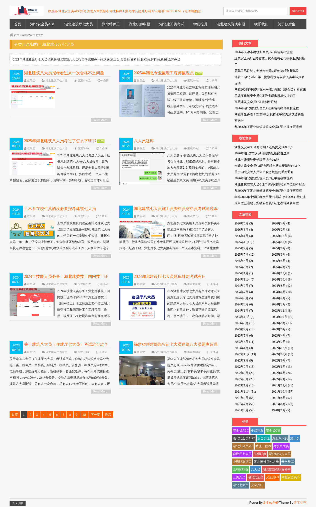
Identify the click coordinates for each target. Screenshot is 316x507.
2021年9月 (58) (244, 398)
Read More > (100, 120)
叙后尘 (31, 80)
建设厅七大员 (242, 454)
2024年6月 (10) (282, 292)
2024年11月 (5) (244, 279)
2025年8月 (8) (281, 248)
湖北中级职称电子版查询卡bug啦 (257, 159)
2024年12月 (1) (282, 273)
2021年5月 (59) (244, 410)
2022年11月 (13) (245, 354)
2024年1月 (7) (243, 310)
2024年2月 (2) (281, 304)
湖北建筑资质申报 (231, 24)
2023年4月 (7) (281, 335)
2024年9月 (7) (243, 285)
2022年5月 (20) (244, 373)
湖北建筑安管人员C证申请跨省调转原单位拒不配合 (269, 184)
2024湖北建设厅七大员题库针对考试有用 (170, 276)
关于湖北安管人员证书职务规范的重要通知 (264, 172)
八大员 (255, 469)
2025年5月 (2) (243, 261)
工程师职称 (240, 469)
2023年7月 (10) (244, 329)
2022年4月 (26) (282, 373)
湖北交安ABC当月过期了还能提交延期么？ (264, 147)
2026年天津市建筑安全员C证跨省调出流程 (263, 52)
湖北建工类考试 (171, 24)
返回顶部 (17, 503)
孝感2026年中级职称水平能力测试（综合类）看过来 (270, 89)
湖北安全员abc (243, 446)
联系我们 (261, 24)
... (35, 88)
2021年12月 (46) (282, 385)
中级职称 (257, 430)
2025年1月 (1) (243, 273)
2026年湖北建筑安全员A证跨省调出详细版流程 (266, 108)
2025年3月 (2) (243, 267)
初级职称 (260, 454)
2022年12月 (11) (282, 348)
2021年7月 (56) (244, 404)
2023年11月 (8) (244, 317)
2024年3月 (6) (243, 304)
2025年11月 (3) (244, 242)
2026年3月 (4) (243, 229)
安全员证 (263, 438)
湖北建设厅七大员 (78, 24)
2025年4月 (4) (281, 261)
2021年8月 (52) (282, 398)
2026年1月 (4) (243, 236)
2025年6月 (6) (281, 254)
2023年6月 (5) (281, 329)
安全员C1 (257, 485)
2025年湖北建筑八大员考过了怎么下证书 (60, 141)
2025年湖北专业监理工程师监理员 (164, 73)
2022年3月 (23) (244, 379)
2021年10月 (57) (282, 391)
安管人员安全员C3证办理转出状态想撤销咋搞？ (267, 166)
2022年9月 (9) (243, 360)
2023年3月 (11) (244, 341)
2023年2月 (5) (281, 341)
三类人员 (239, 477)
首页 (17, 24)
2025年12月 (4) (282, 236)
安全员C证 (273, 430)
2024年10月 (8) (282, 279)
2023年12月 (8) (282, 310)
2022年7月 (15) (244, 366)
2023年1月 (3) (243, 348)
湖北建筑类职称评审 (277, 469)
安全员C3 (272, 477)
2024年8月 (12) (282, 285)
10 (84, 414)
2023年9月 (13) (244, 323)
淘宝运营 (300, 502)
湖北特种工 (111, 24)
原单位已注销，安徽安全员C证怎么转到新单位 (266, 71)
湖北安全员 (255, 477)
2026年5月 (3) (243, 223)
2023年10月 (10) (282, 317)
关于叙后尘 (286, 24)
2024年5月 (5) (243, 298)
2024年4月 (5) (281, 298)
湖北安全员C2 (290, 477)
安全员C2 (287, 461)
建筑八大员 (281, 446)
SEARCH (298, 11)
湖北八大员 (280, 438)
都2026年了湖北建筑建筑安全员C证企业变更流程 (268, 127)
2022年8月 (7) (281, 360)
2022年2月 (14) (282, 379)
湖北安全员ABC (42, 24)
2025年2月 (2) (281, 267)
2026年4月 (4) (281, 223)
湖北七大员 (240, 485)
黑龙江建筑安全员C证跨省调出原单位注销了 (265, 95)
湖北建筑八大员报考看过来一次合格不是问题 (64, 73)
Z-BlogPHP (271, 502)
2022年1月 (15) (244, 385)
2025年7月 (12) (244, 254)
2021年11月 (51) (245, 391)
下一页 (95, 414)
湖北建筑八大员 (280, 454)
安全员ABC (241, 430)
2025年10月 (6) (282, 242)
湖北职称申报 (139, 24)
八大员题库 (144, 141)
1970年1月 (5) (281, 410)
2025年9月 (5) (243, 248)
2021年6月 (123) (282, 404)
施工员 (295, 438)
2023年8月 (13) (282, 323)
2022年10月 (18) (282, 354)
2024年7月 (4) (243, 292)
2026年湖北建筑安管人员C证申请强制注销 (263, 178)
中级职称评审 (242, 461)
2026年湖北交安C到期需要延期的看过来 (261, 153)
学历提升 (200, 24)
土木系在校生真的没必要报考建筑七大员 (60, 208)
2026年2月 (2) (281, 229)
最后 (108, 414)
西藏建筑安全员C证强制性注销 (255, 102)
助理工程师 (263, 446)
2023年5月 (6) (243, 335)
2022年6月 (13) (282, 366)
